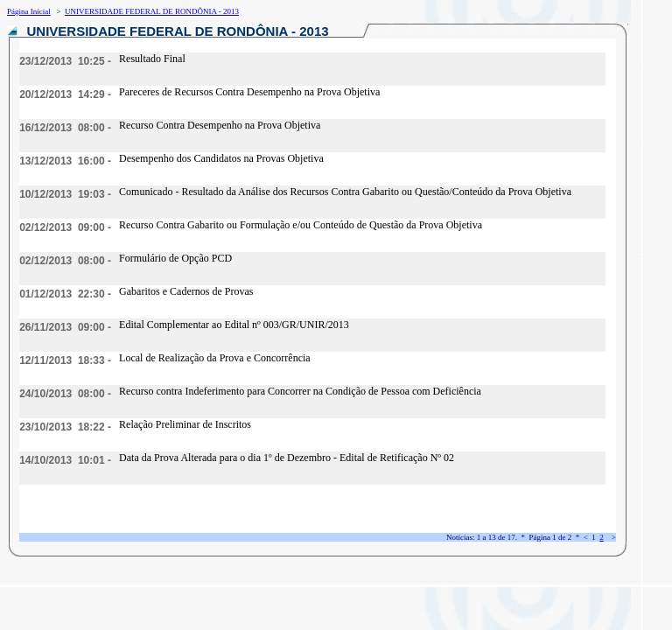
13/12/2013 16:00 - (65, 161)
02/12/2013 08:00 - (65, 261)
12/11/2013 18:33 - (65, 360)
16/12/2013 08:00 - (65, 128)
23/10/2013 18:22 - (65, 427)
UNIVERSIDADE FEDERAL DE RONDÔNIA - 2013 (152, 11)
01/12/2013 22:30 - (65, 294)
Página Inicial (29, 11)
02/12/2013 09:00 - (65, 227)
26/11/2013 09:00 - (65, 327)
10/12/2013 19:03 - (65, 194)
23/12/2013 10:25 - (65, 61)
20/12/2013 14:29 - (65, 94)
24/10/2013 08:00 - (65, 394)
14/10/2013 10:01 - (65, 460)
